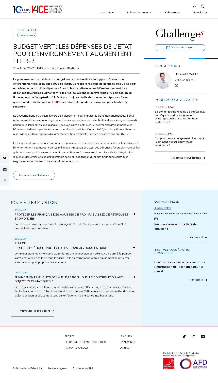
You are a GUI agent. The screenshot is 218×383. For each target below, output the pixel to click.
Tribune (42, 68)
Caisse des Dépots (168, 367)
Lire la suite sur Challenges (36, 175)
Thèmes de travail (138, 12)
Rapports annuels (77, 351)
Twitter (184, 339)
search (203, 7)
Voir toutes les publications (184, 160)
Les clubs (126, 339)
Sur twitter (5, 158)
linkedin (194, 339)
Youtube (203, 339)
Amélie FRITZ (162, 209)
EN (194, 6)
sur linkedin (5, 169)
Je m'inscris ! (195, 238)
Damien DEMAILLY (68, 68)
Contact (125, 351)
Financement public (28, 35)
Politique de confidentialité (28, 371)
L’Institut (105, 12)
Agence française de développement (193, 367)
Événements (127, 345)
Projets (70, 339)
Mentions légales (57, 371)
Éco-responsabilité (83, 371)
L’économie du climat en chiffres (85, 345)
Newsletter (200, 12)
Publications (172, 12)
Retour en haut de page (5, 180)
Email (176, 85)
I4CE (38, 9)
